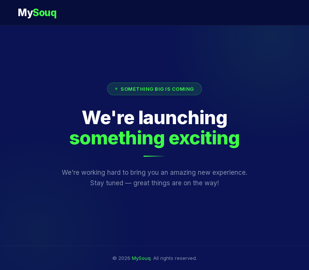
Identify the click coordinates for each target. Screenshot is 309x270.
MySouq (141, 258)
